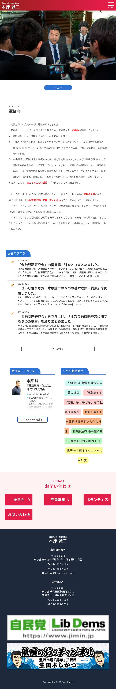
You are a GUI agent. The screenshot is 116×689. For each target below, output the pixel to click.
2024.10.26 (23, 283)
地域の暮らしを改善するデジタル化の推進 (84, 421)
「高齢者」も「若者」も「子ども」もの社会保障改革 (83, 402)
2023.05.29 (23, 312)
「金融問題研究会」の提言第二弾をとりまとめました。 (59, 264)
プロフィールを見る (32, 419)
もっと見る (58, 349)
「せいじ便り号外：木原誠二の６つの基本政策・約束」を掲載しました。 (62, 291)
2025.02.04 (23, 260)
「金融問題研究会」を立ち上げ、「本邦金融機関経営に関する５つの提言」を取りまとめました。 (62, 319)
